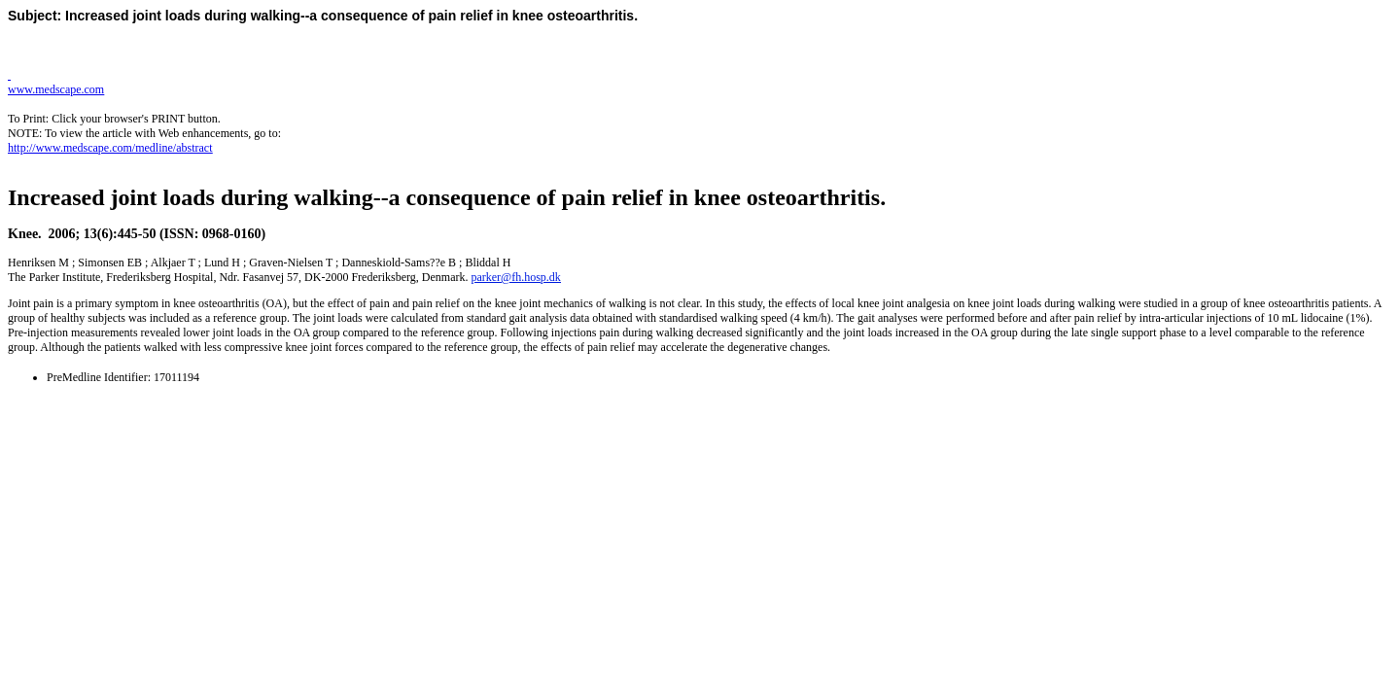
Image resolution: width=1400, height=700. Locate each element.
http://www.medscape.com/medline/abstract (110, 148)
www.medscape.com (56, 89)
